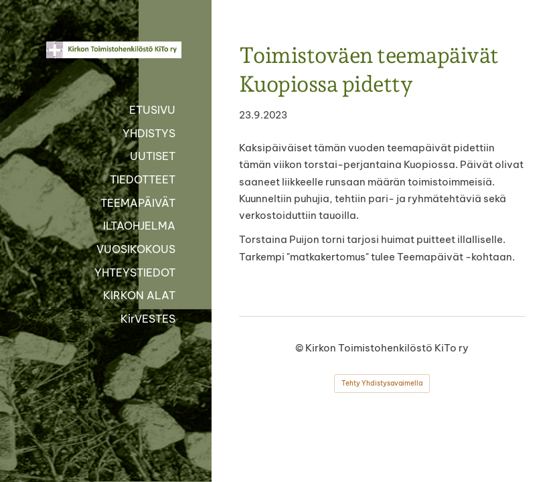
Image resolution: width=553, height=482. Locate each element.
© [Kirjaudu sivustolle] (300, 347)
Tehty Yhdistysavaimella (381, 383)
